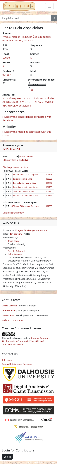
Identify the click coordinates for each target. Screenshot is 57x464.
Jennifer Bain (9, 310)
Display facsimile (16, 159)
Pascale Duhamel (16, 251)
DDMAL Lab (8, 315)
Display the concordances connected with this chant (27, 118)
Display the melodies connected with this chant (26, 133)
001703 (49, 187)
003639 (49, 179)
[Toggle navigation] (49, 6)
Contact (7, 360)
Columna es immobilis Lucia (25, 195)
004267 (6, 74)
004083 (49, 206)
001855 (49, 195)
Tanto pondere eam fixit (23, 191)
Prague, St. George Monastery (31, 230)
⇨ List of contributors (12, 320)
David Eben (13, 240)
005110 (49, 191)
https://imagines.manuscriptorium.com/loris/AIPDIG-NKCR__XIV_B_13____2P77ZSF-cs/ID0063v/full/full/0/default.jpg (28, 102)
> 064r (29, 156)
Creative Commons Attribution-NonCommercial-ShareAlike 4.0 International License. (26, 341)
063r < (22, 156)
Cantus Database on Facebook (17, 364)
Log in (7, 456)
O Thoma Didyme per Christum (25, 206)
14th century (15, 233)
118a (30, 89)
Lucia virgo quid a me (22, 179)
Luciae (6, 57)
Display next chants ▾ (13, 212)
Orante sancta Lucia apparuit (25, 174)
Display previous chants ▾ (15, 167)
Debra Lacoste (14, 254)
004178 (49, 174)
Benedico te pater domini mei (26, 187)
